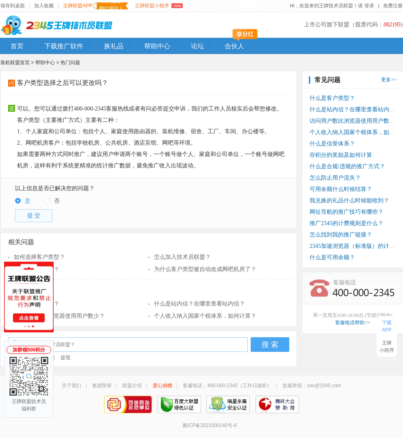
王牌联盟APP (95, 5)
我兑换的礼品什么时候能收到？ (349, 200)
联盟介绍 (132, 385)
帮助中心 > (48, 62)
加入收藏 (44, 6)
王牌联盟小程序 (158, 6)
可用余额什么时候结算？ (341, 189)
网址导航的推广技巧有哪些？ (347, 212)
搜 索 (270, 344)
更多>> (388, 79)
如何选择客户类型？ (39, 257)
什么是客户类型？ (36, 269)
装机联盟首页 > (17, 62)
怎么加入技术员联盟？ (182, 257)
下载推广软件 (63, 46)
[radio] (22, 201)
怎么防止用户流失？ (335, 178)
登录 (369, 6)
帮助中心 (157, 46)
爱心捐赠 (162, 385)
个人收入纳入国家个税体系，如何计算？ (205, 316)
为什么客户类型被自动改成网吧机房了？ (205, 269)
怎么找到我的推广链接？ (341, 235)
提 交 (33, 215)
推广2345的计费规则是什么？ (347, 223)
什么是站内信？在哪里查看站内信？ (199, 304)
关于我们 (71, 385)
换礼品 (114, 46)
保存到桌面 (12, 6)
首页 (17, 46)
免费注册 (393, 6)
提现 (65, 357)
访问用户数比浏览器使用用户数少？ (59, 316)
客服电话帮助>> (352, 322)
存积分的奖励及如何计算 (341, 155)
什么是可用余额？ (332, 257)
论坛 (197, 46)
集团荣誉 (102, 385)
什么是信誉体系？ (332, 144)
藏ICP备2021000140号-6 (209, 425)
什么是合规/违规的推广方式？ (347, 166)
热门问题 (70, 62)
